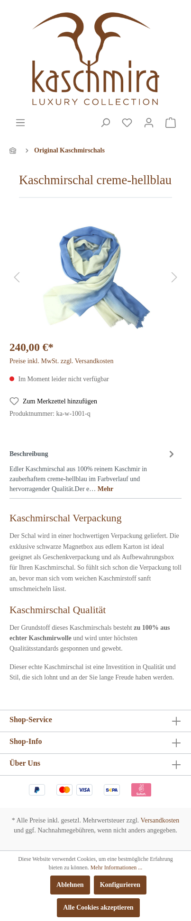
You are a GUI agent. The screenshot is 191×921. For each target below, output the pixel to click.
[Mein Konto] (149, 123)
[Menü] (20, 123)
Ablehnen (70, 884)
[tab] (93, 469)
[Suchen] (105, 123)
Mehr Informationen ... (117, 867)
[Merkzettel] (127, 123)
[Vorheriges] (16, 277)
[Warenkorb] (171, 123)
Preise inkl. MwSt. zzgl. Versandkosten (61, 361)
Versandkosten (160, 820)
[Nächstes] (174, 277)
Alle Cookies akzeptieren (98, 907)
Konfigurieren (120, 884)
